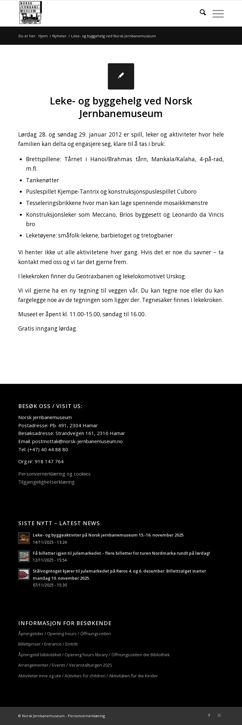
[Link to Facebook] (209, 715)
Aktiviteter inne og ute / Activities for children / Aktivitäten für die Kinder (88, 676)
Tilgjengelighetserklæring (46, 481)
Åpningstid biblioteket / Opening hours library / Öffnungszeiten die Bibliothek (94, 655)
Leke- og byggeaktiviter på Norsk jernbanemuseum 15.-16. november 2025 (108, 535)
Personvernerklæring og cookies (54, 473)
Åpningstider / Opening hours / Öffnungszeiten (64, 633)
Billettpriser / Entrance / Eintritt (48, 644)
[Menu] (215, 13)
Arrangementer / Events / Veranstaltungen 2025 (65, 665)
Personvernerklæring (86, 715)
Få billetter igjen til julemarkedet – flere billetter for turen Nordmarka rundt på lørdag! (121, 553)
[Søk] (199, 13)
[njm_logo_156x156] (100, 13)
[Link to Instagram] (219, 715)
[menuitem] (199, 13)
